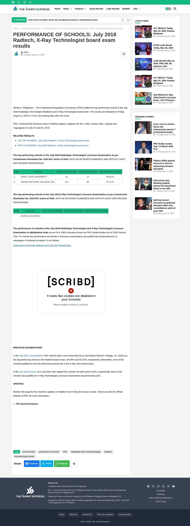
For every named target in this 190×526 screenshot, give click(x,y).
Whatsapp (63, 463)
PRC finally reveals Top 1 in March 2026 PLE (163, 146)
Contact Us (87, 514)
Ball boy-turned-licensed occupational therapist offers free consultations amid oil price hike (164, 205)
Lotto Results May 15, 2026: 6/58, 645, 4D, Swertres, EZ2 (164, 63)
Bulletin (126, 9)
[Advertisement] (71, 82)
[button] (168, 8)
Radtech (108, 452)
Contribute (160, 491)
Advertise (161, 494)
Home (57, 9)
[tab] (57, 9)
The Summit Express (101, 522)
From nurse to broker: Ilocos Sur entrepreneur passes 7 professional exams (63, 20)
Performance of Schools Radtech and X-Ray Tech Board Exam (42, 245)
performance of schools (49, 452)
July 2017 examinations (31, 355)
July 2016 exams (27, 371)
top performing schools (31, 28)
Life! (135, 9)
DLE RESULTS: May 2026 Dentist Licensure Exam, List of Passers (164, 97)
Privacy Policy (125, 514)
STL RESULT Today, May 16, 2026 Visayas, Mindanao (164, 31)
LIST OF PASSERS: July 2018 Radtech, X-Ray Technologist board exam (54, 140)
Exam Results (96, 9)
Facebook (33, 463)
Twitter (48, 463)
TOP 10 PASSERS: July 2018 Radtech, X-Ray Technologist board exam (53, 145)
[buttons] (13, 2)
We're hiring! (161, 501)
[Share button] (73, 463)
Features (79, 9)
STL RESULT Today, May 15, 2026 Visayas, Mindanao (164, 80)
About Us (73, 514)
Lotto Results (112, 9)
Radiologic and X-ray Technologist (85, 452)
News (66, 9)
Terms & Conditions (105, 514)
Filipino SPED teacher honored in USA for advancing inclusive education (164, 164)
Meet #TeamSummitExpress (161, 498)
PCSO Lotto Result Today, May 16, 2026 (163, 46)
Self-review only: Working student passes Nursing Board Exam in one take (164, 184)
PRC (65, 452)
